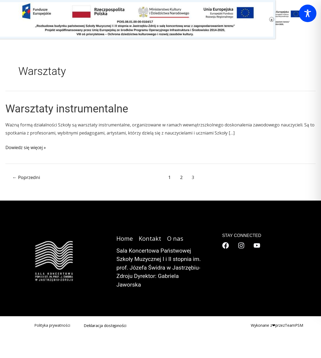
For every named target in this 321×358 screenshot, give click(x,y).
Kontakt (150, 238)
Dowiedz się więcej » (25, 148)
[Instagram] (241, 245)
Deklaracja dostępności (105, 325)
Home (124, 238)
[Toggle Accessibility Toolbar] (307, 13)
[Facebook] (225, 245)
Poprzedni (26, 177)
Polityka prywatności (52, 325)
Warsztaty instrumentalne (66, 108)
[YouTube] (257, 245)
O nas (175, 238)
